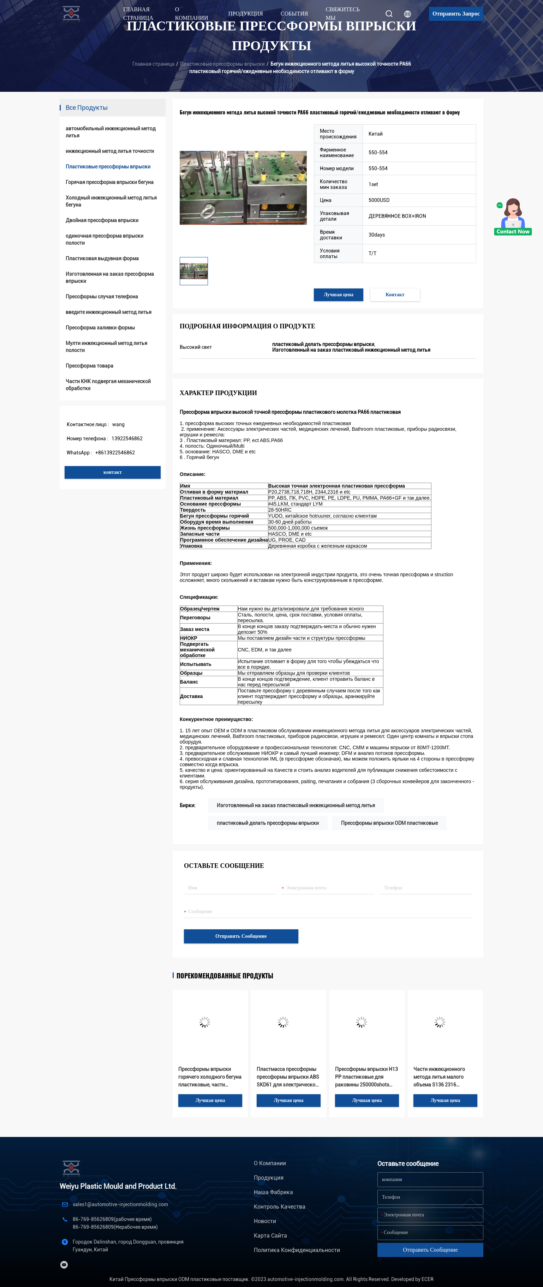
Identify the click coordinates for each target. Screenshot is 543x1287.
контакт (112, 472)
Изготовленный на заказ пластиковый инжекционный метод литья (296, 805)
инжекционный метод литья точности (110, 151)
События (294, 14)
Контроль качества (279, 1206)
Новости (265, 1221)
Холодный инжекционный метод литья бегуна (111, 201)
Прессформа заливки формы (100, 327)
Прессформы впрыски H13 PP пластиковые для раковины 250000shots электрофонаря (366, 1077)
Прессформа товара (89, 366)
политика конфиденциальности (297, 1250)
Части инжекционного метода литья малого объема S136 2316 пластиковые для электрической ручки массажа (439, 1077)
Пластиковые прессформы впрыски (222, 64)
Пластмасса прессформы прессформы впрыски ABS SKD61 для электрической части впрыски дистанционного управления (288, 1077)
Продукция (269, 1177)
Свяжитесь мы (343, 13)
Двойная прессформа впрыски (102, 220)
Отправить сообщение (241, 936)
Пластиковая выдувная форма (102, 258)
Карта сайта (270, 1235)
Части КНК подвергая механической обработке (108, 385)
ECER (428, 1279)
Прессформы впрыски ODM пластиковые (389, 823)
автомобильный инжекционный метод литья (111, 132)
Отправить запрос (456, 14)
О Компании (270, 1163)
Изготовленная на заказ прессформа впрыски (110, 277)
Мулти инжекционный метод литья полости (106, 346)
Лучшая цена (338, 294)
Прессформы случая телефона (102, 296)
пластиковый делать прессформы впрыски (268, 823)
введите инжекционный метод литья (108, 312)
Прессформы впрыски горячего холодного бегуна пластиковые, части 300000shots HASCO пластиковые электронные (209, 1077)
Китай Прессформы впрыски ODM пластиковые (165, 1279)
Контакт (395, 294)
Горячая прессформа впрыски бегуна (110, 182)
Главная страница (138, 13)
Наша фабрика (273, 1192)
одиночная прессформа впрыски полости (104, 239)
